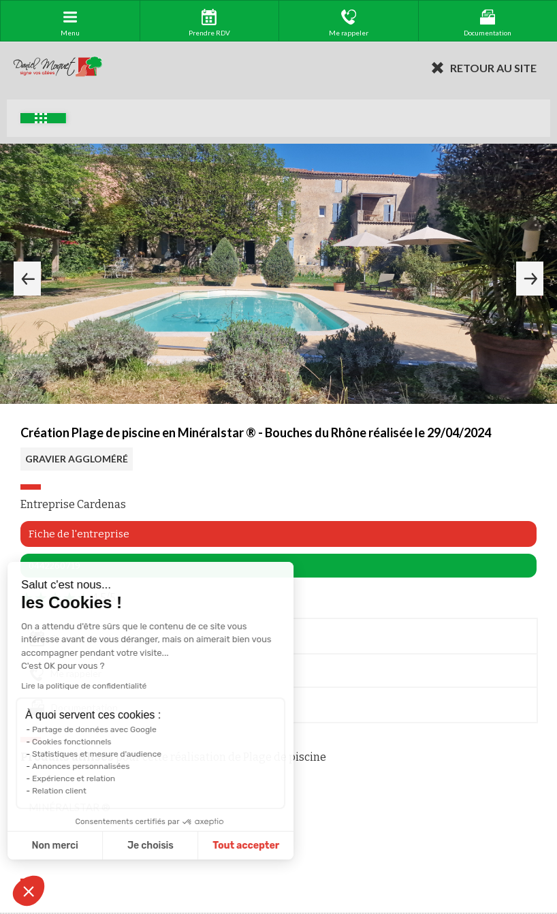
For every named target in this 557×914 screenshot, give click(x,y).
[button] (28, 890)
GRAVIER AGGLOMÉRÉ (76, 458)
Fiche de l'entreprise (79, 534)
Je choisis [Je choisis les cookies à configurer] (94, 845)
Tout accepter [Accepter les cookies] (190, 845)
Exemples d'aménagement (41, 118)
